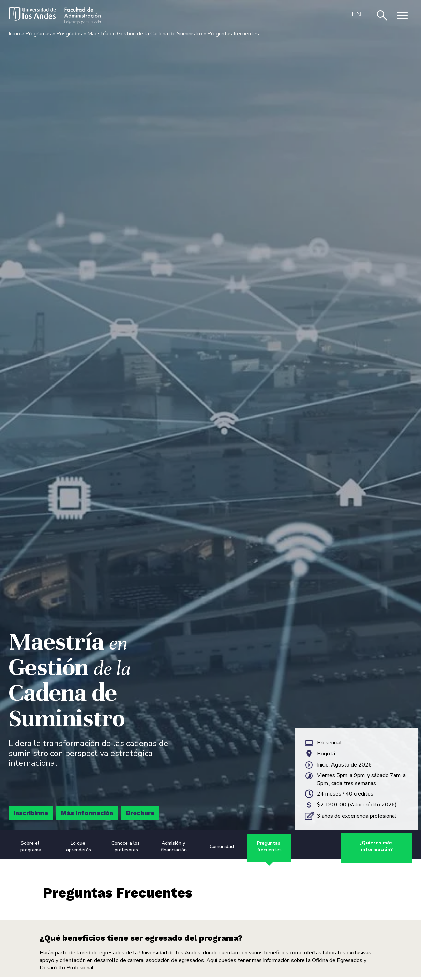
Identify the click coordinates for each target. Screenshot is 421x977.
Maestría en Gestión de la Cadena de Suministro (144, 34)
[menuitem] (356, 14)
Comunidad (222, 847)
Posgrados (69, 34)
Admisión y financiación (174, 847)
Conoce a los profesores (126, 847)
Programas (38, 34)
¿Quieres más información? (377, 847)
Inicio (14, 34)
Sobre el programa (30, 847)
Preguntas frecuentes (269, 847)
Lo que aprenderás (78, 847)
